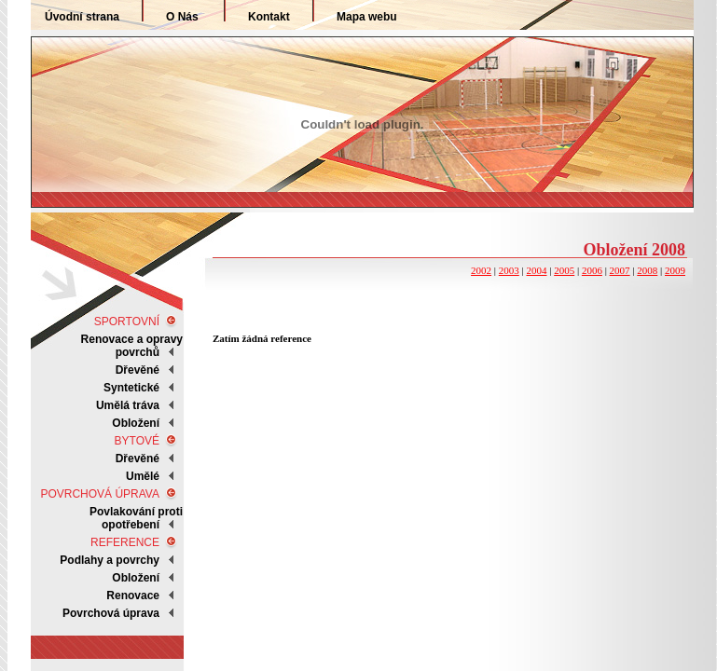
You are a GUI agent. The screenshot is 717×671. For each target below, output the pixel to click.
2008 (647, 270)
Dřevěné (137, 370)
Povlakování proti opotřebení (136, 518)
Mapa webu (367, 16)
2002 (481, 270)
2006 (592, 270)
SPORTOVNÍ (126, 321)
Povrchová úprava (110, 613)
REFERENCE (124, 542)
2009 (675, 270)
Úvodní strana (82, 16)
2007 (620, 270)
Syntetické (131, 387)
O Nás (182, 16)
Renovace (132, 595)
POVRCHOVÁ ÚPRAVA (99, 493)
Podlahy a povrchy (109, 560)
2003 (509, 270)
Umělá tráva (127, 405)
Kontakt (269, 16)
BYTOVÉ (137, 440)
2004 (536, 270)
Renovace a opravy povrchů (132, 346)
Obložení (135, 577)
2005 (564, 270)
